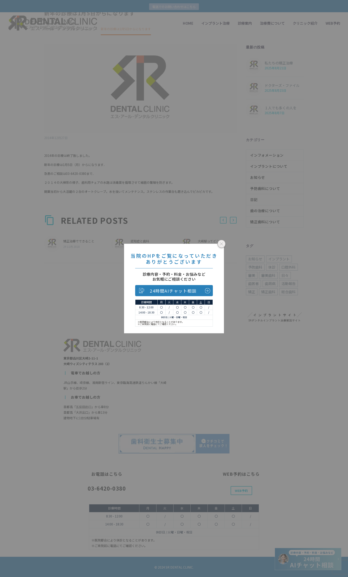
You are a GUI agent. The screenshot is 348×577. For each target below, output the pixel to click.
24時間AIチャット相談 (173, 291)
